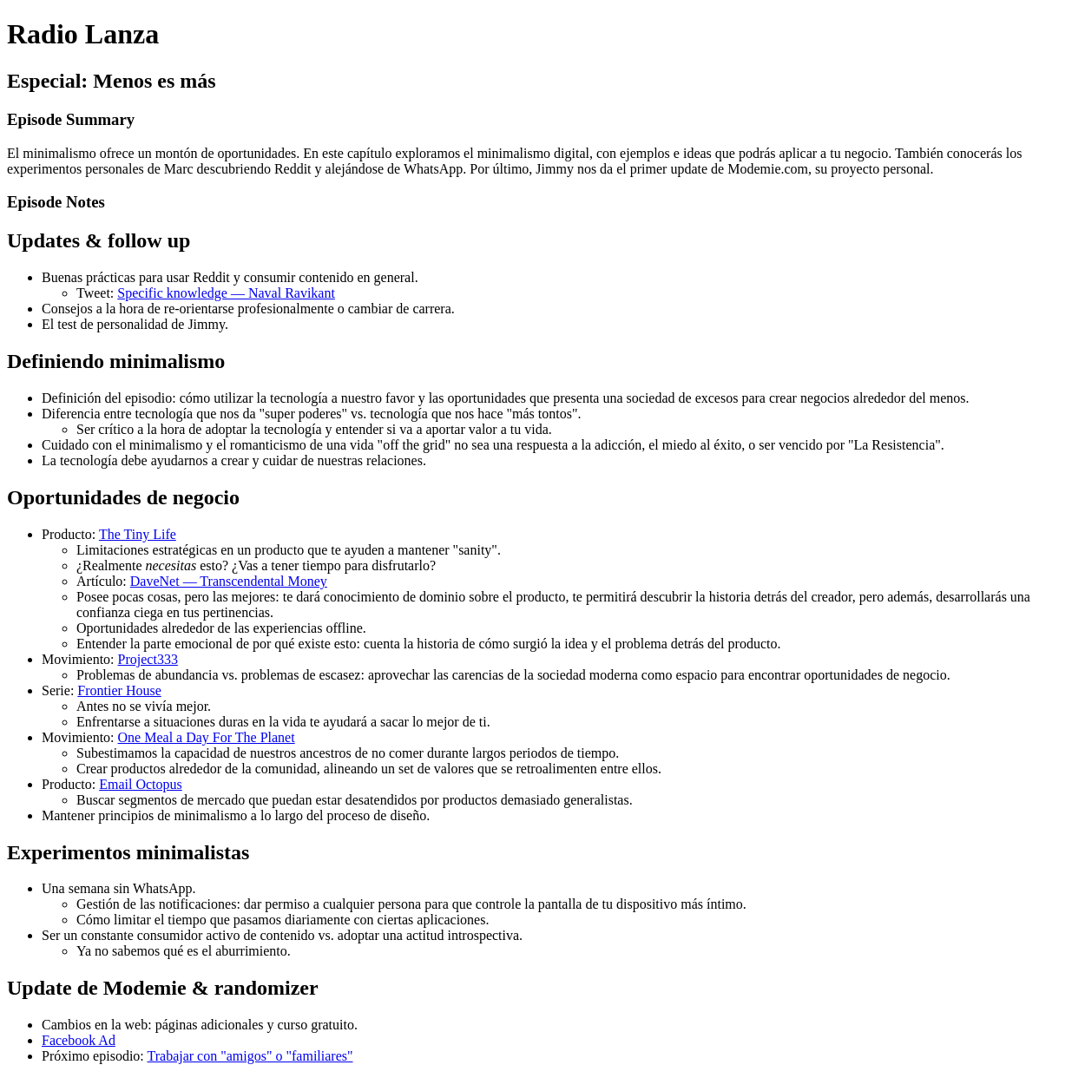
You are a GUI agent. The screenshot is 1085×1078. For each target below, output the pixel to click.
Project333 (148, 659)
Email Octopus (140, 784)
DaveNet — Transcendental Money (228, 581)
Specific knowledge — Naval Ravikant (226, 293)
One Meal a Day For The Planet (206, 737)
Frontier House (119, 690)
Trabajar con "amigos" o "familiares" (250, 1055)
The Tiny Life (137, 534)
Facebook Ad (78, 1040)
